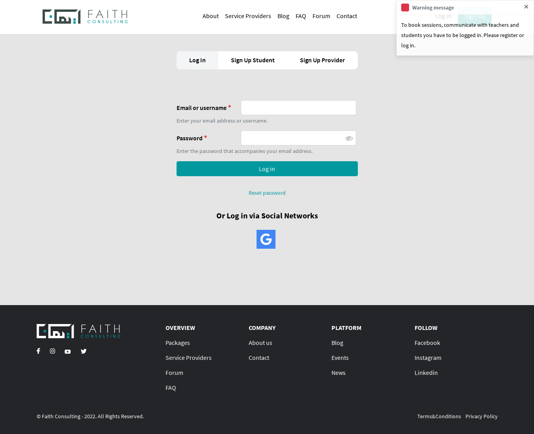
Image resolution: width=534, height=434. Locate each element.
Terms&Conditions (439, 416)
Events (340, 357)
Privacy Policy (481, 416)
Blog (283, 16)
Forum (321, 16)
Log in (267, 169)
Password (190, 138)
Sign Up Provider (322, 60)
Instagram (428, 357)
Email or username (202, 108)
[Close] (526, 6)
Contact (347, 16)
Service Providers (248, 16)
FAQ (301, 16)
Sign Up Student (253, 60)
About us (260, 342)
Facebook (427, 342)
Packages (178, 342)
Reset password (267, 192)
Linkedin (426, 372)
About (211, 16)
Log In (197, 60)
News (338, 372)
